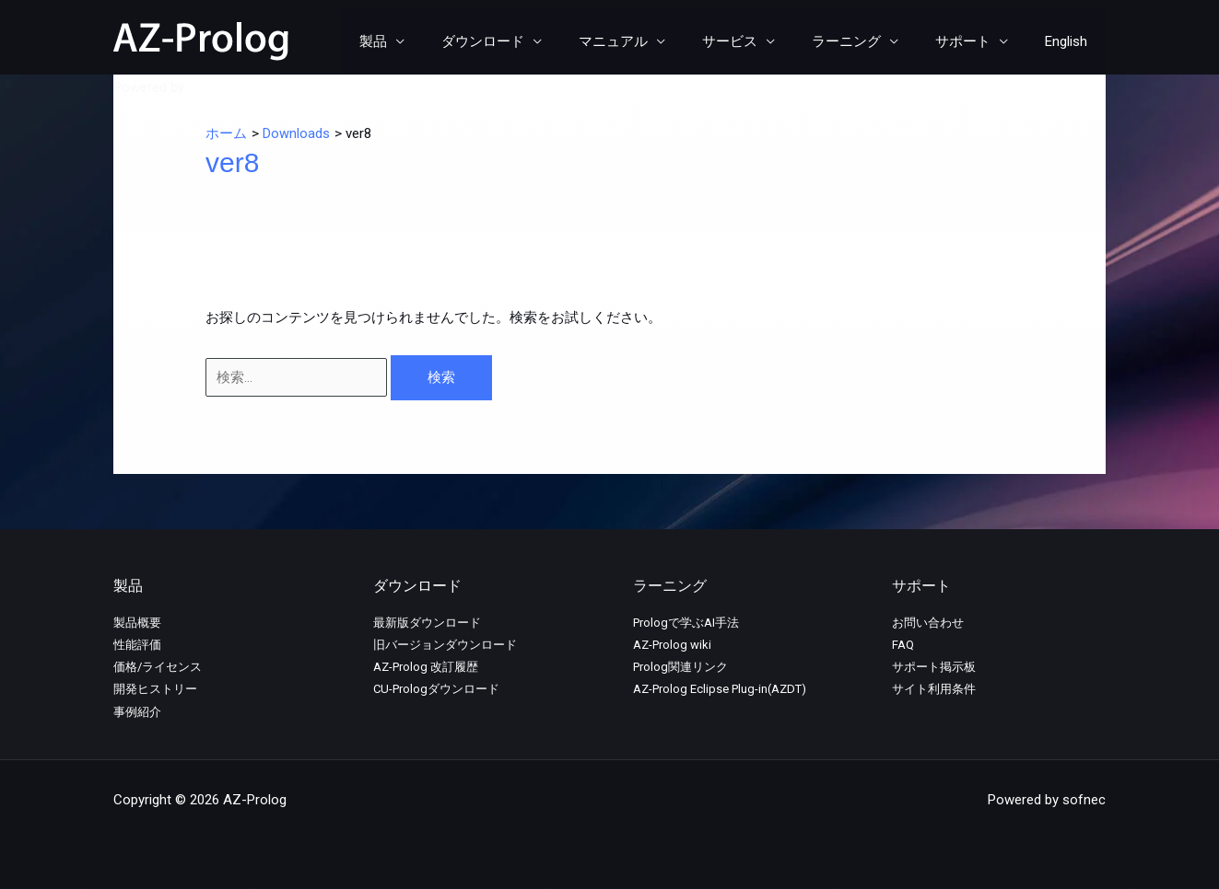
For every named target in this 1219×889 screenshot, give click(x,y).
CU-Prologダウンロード (436, 689)
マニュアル (654, 41)
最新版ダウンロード (427, 622)
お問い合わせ (928, 622)
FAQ (903, 645)
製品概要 (137, 622)
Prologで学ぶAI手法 (686, 622)
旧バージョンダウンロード (445, 645)
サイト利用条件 (934, 689)
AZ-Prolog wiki (672, 645)
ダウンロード (533, 41)
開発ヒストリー (155, 689)
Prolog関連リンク (680, 667)
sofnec (209, 87)
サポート (976, 41)
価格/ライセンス (157, 667)
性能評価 (137, 645)
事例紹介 (137, 712)
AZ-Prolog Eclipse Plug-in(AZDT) (719, 689)
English (1070, 41)
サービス (762, 41)
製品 (433, 41)
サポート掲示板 (934, 667)
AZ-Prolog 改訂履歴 (425, 667)
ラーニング (869, 41)
